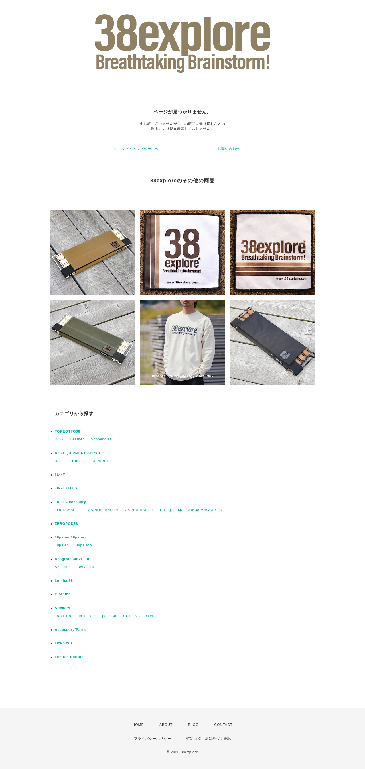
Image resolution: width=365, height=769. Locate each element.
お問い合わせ (229, 149)
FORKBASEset (68, 510)
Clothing (63, 594)
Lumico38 (64, 581)
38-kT (60, 475)
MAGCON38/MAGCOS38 (200, 510)
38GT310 (86, 567)
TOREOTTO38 (67, 431)
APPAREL (100, 461)
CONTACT (223, 725)
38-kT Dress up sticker (75, 616)
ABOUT (166, 725)
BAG (59, 461)
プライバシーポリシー (152, 739)
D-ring (165, 510)
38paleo (62, 545)
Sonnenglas (101, 439)
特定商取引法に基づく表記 (208, 739)
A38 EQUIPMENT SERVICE (79, 453)
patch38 (109, 616)
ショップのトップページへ (136, 149)
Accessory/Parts (70, 630)
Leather (77, 439)
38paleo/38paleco (71, 537)
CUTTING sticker (138, 616)
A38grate (63, 567)
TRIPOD (77, 461)
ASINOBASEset (139, 510)
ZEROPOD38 (66, 524)
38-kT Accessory (70, 502)
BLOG (193, 725)
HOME (138, 725)
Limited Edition (69, 657)
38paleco (84, 545)
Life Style (64, 643)
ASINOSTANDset (103, 510)
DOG (59, 439)
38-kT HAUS (66, 488)
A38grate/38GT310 (72, 559)
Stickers (62, 608)
